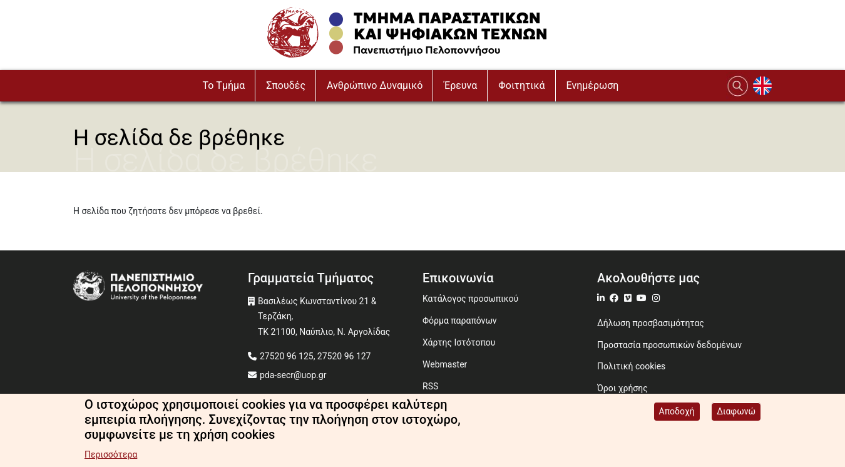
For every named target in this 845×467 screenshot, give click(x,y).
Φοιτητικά (521, 85)
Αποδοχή (677, 413)
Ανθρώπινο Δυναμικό (374, 85)
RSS (430, 386)
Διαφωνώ (736, 413)
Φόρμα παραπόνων (459, 321)
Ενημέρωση (592, 85)
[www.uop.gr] (160, 287)
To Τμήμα (224, 85)
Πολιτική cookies (631, 366)
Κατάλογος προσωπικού (470, 299)
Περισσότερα (110, 456)
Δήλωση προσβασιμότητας (650, 323)
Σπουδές (285, 85)
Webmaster (444, 364)
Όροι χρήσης (622, 388)
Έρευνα (460, 85)
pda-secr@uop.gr (293, 375)
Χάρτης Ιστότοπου (458, 342)
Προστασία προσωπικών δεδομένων (669, 345)
